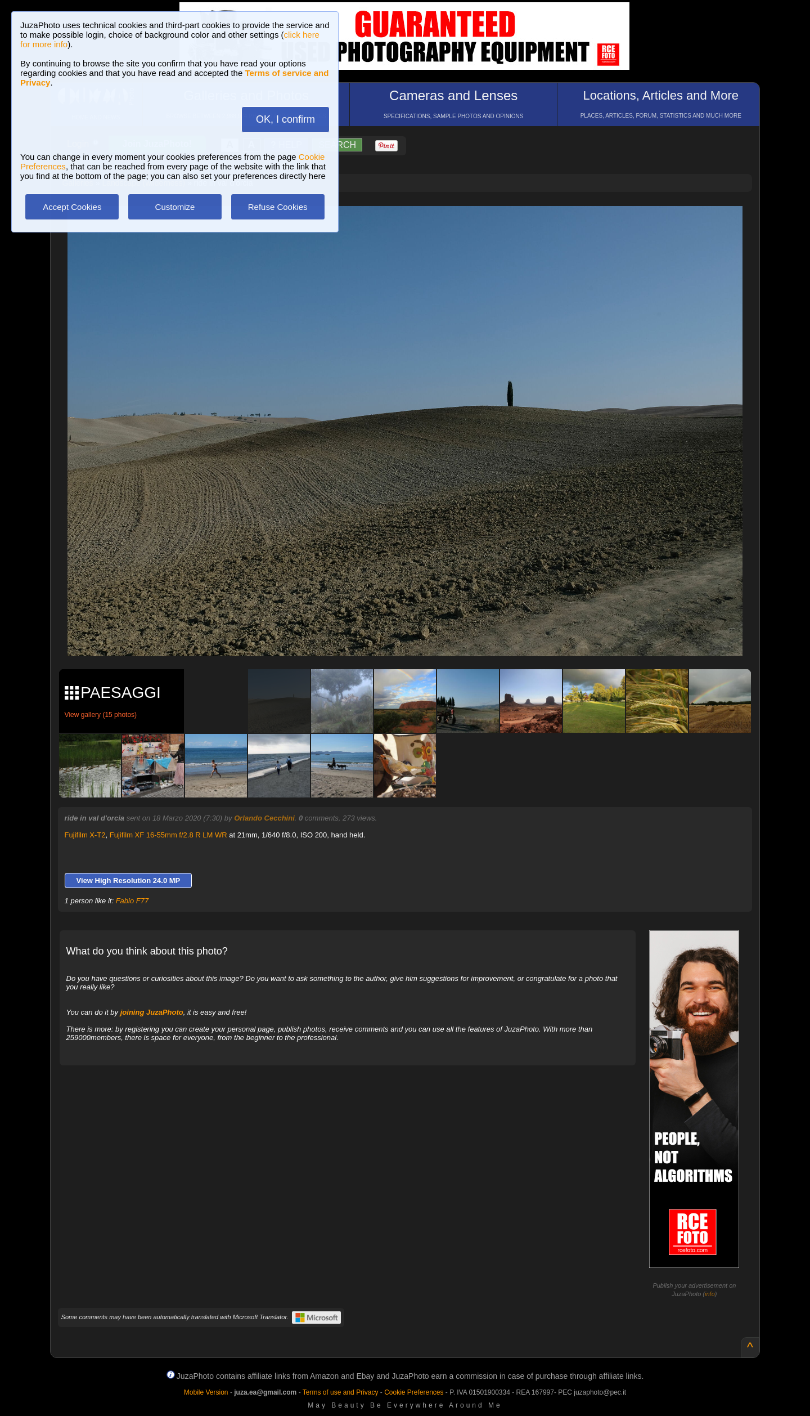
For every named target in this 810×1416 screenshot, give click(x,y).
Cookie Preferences (413, 1392)
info (710, 1293)
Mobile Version (206, 1392)
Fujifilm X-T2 (85, 835)
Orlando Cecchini (264, 818)
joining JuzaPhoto (151, 1012)
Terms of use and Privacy (341, 1392)
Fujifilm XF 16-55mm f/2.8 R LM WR (168, 835)
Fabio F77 (132, 901)
